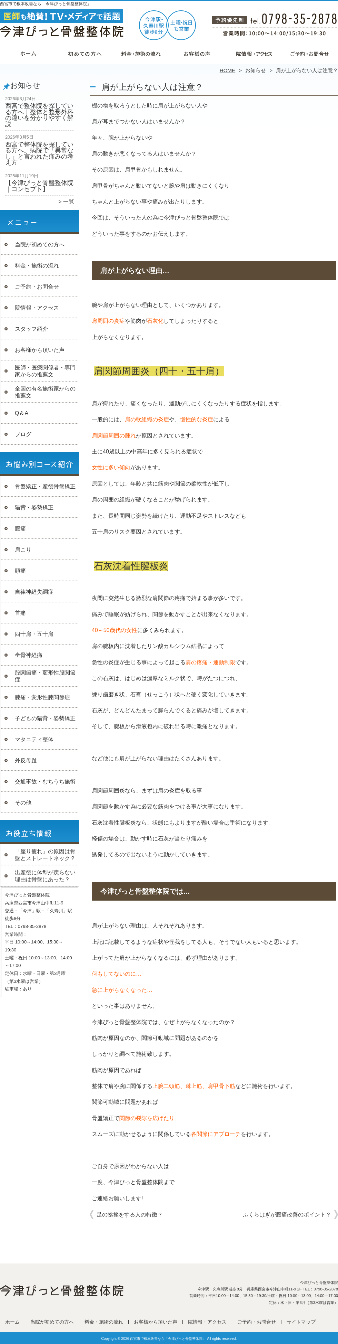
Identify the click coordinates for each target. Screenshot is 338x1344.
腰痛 (20, 529)
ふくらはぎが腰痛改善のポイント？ (287, 1215)
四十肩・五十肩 (34, 634)
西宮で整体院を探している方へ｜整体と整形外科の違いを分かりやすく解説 (39, 115)
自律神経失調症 (34, 592)
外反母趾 (26, 760)
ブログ (23, 434)
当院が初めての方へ (85, 54)
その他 (23, 803)
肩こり (23, 550)
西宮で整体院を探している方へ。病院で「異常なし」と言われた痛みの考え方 (39, 153)
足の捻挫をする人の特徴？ (130, 1215)
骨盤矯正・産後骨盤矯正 (45, 486)
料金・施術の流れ (141, 54)
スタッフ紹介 (31, 329)
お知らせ (255, 70)
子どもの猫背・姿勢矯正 (45, 718)
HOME (228, 70)
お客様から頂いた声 (197, 54)
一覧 (68, 202)
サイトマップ (301, 1322)
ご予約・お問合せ (309, 54)
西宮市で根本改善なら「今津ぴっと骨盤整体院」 (168, 1339)
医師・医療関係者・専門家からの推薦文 (45, 371)
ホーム (28, 54)
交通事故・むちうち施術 (45, 781)
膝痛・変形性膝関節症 (42, 697)
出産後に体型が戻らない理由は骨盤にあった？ (45, 876)
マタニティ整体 (34, 739)
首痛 (20, 613)
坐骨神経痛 (28, 655)
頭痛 (20, 571)
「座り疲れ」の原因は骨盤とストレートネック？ (45, 854)
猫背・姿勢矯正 (34, 507)
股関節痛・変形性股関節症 (45, 676)
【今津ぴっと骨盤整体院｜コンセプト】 (39, 185)
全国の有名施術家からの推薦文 (45, 392)
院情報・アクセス (253, 54)
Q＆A (21, 413)
